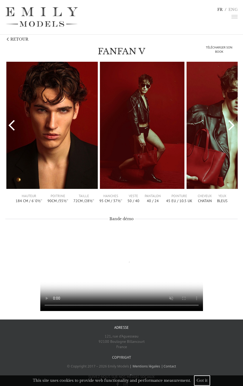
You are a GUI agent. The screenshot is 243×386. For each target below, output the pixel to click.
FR (220, 9)
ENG (233, 9)
